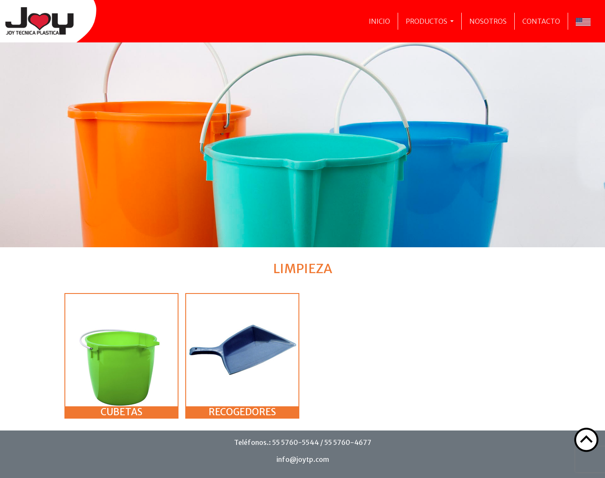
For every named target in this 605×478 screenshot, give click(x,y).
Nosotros (488, 21)
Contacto (541, 21)
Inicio (379, 21)
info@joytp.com (302, 459)
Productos (427, 21)
